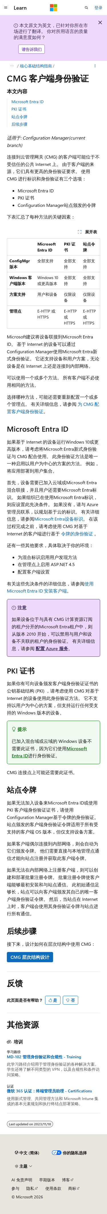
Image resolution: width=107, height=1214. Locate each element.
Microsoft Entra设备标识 (58, 519)
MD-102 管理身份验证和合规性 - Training (44, 1056)
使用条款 (53, 1188)
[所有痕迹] (12, 65)
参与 (15, 1188)
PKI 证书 (18, 109)
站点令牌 (19, 116)
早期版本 (47, 1179)
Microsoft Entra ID (27, 101)
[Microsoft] (53, 7)
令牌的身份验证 (77, 534)
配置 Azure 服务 (52, 648)
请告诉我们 (32, 49)
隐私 (30, 1188)
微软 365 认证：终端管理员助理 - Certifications (49, 1091)
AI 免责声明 (21, 1179)
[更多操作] (95, 65)
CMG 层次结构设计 (30, 957)
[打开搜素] (86, 8)
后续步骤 (19, 124)
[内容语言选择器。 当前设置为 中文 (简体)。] (27, 1152)
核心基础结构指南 (36, 65)
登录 (98, 7)
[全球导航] (5, 8)
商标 (72, 1188)
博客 (66, 1179)
